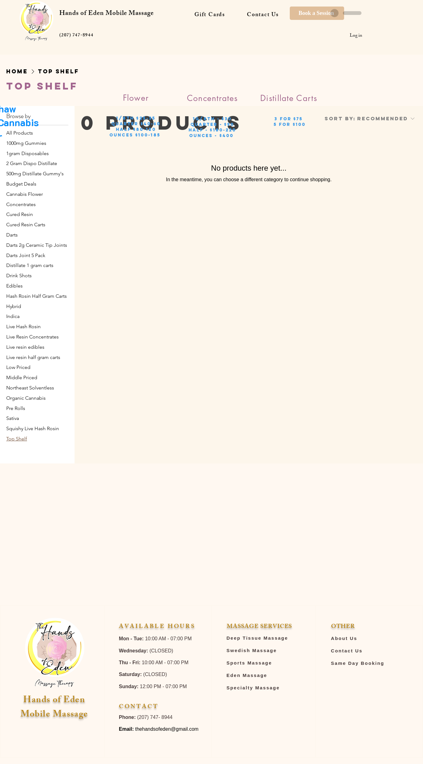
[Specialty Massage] (260, 688)
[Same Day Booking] (369, 663)
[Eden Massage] (260, 675)
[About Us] (369, 638)
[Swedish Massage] (260, 650)
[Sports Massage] (260, 663)
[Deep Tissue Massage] (260, 638)
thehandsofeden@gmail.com (166, 729)
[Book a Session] (317, 13)
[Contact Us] (369, 651)
